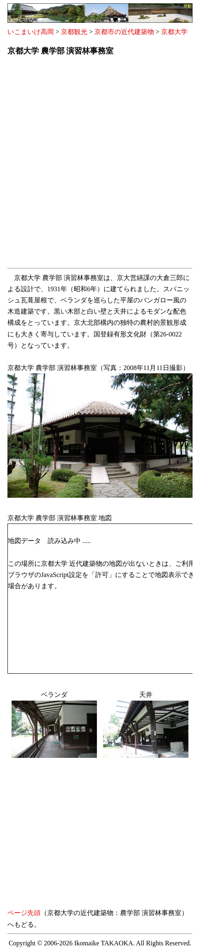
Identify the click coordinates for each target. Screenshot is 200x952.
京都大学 (174, 31)
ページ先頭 (24, 912)
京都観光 (74, 31)
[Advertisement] (100, 164)
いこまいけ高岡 (30, 31)
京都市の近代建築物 (124, 31)
